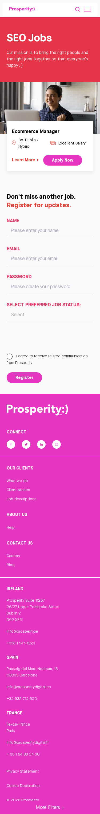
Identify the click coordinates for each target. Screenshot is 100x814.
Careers (13, 555)
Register (24, 377)
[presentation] (47, 339)
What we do (17, 480)
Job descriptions (21, 498)
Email (13, 248)
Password (19, 276)
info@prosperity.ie (22, 631)
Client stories (18, 489)
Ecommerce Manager (35, 131)
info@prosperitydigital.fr (28, 742)
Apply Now (62, 160)
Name (13, 220)
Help (11, 527)
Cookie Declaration (23, 785)
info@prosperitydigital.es (29, 686)
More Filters (50, 807)
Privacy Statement (23, 771)
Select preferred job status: (44, 304)
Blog (11, 564)
